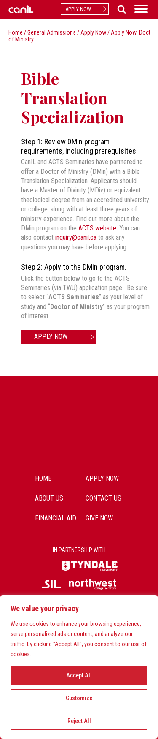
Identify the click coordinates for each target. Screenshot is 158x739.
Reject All (79, 720)
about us (49, 498)
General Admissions (51, 32)
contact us (103, 498)
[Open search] (120, 9)
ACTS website (97, 228)
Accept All (79, 675)
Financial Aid (55, 518)
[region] (79, 667)
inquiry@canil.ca (75, 237)
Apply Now (93, 32)
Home (15, 32)
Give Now (99, 518)
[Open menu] (141, 9)
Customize (79, 698)
